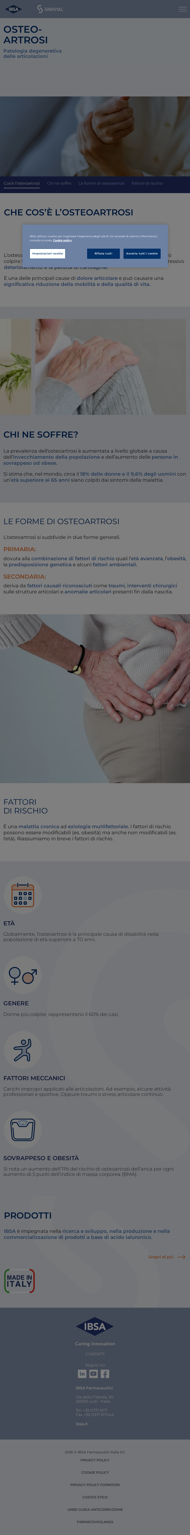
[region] (95, 246)
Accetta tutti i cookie (142, 253)
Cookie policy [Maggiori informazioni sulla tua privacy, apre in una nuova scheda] (62, 240)
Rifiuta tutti (103, 253)
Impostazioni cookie (47, 253)
